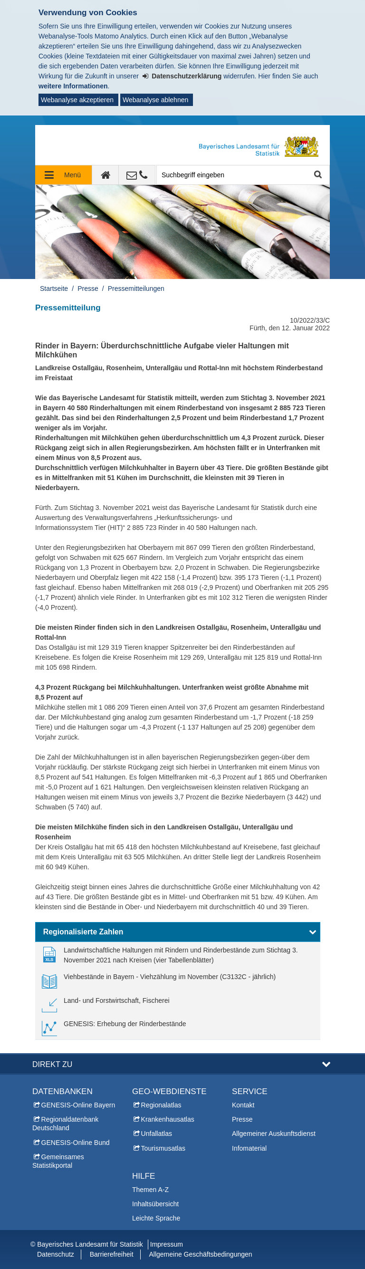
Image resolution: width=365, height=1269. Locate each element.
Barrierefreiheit (112, 1254)
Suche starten (317, 175)
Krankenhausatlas (167, 1119)
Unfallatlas (156, 1133)
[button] (178, 932)
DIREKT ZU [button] (52, 1064)
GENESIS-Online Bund (75, 1142)
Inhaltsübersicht (155, 1204)
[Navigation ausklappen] (63, 175)
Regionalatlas (161, 1105)
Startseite (54, 288)
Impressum (166, 1244)
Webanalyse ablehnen (155, 100)
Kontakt (243, 1105)
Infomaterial (249, 1148)
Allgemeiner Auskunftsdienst (274, 1133)
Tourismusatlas (163, 1148)
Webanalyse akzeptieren (77, 100)
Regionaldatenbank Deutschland (65, 1123)
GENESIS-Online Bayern (78, 1105)
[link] (178, 955)
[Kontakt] (137, 175)
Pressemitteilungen (136, 288)
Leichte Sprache (156, 1218)
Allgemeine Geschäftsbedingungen (200, 1254)
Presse (87, 288)
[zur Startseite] (105, 175)
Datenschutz (55, 1254)
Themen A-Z (150, 1189)
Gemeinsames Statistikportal (58, 1161)
